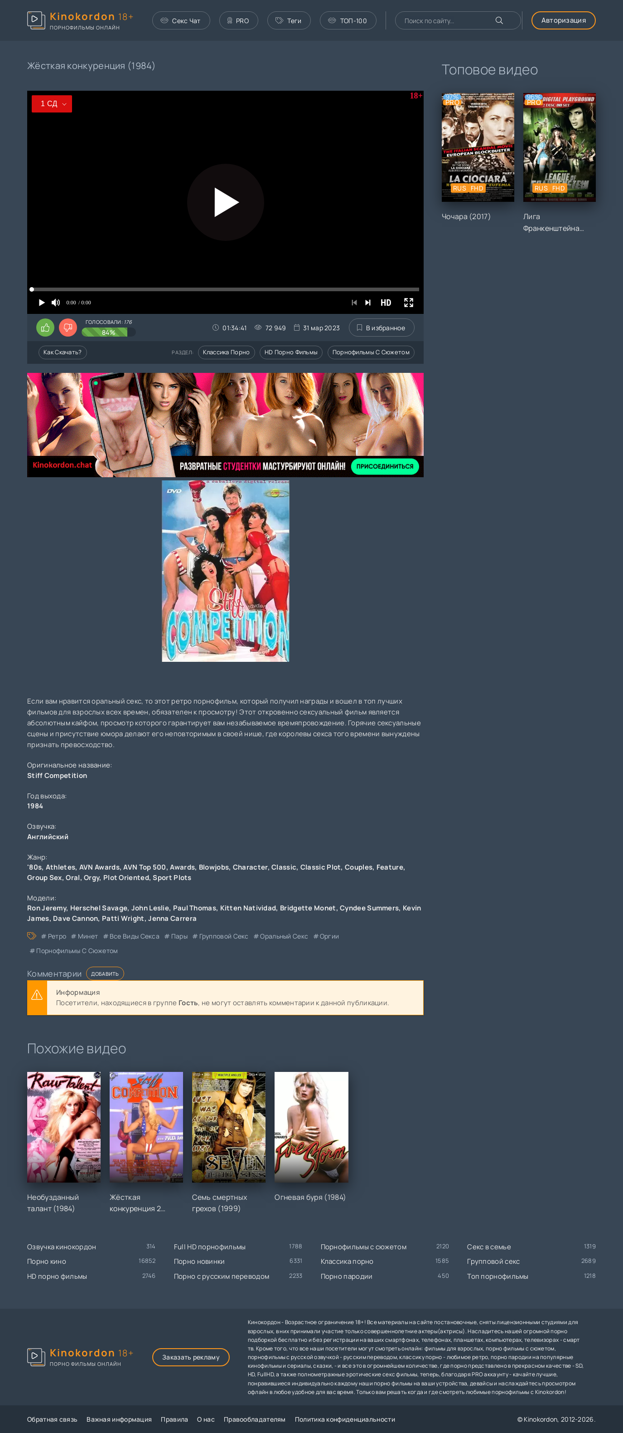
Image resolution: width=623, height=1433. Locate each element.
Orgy (91, 877)
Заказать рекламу (191, 1357)
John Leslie (150, 908)
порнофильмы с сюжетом (77, 950)
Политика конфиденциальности (345, 1419)
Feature (390, 867)
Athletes (60, 867)
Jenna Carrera (172, 918)
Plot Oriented (126, 877)
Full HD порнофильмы (210, 1247)
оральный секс (284, 936)
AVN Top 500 (144, 867)
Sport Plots (172, 877)
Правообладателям (255, 1419)
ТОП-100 (347, 20)
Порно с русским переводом (222, 1276)
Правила (174, 1419)
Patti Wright (123, 918)
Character (250, 867)
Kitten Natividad (248, 908)
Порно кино (46, 1261)
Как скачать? (62, 352)
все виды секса (134, 936)
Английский (47, 836)
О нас (206, 1419)
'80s (34, 867)
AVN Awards (99, 867)
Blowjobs (214, 867)
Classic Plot (320, 867)
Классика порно (226, 352)
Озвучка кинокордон (61, 1247)
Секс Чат (180, 20)
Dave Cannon (75, 918)
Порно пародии (347, 1276)
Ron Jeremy (46, 908)
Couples (358, 867)
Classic (283, 867)
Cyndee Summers (369, 908)
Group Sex (44, 877)
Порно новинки (199, 1261)
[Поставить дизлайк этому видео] (68, 327)
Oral (73, 877)
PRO (238, 20)
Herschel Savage (99, 908)
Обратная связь (52, 1419)
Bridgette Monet (308, 908)
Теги (288, 20)
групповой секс (224, 936)
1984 (35, 806)
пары (179, 936)
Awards (182, 867)
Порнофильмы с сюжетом (371, 352)
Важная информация (119, 1419)
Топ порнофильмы (498, 1276)
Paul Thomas (194, 908)
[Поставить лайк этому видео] (45, 327)
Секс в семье (489, 1247)
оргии (329, 936)
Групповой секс (493, 1261)
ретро (57, 936)
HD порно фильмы (291, 352)
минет (88, 936)
